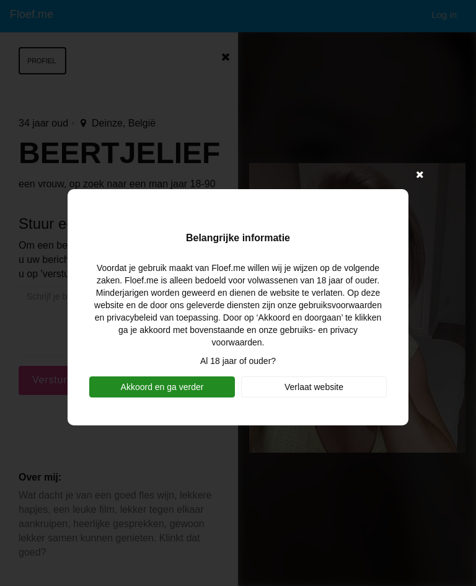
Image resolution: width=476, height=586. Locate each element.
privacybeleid (132, 317)
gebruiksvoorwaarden (340, 305)
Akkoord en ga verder (162, 387)
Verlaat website (313, 387)
